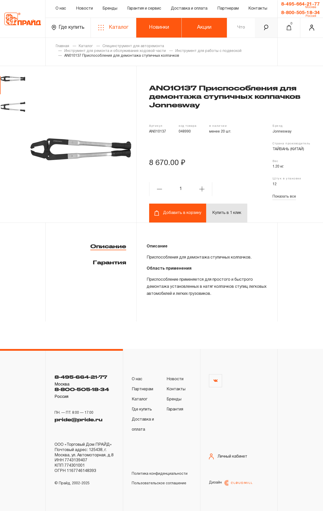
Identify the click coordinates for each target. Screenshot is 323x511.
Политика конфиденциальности (159, 473)
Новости (84, 8)
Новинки (159, 27)
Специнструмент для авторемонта (133, 46)
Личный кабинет (228, 456)
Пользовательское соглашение (159, 483)
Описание (108, 246)
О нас (61, 8)
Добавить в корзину (177, 213)
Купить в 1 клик (226, 213)
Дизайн (230, 483)
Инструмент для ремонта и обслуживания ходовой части (115, 51)
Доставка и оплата (189, 8)
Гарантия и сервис (144, 8)
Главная (62, 46)
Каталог (113, 27)
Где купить (68, 27)
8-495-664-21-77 (300, 4)
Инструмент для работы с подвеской (208, 51)
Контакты (257, 8)
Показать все (284, 196)
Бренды (109, 8)
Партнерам (228, 8)
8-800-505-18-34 (300, 13)
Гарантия (109, 262)
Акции (204, 27)
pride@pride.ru (78, 419)
